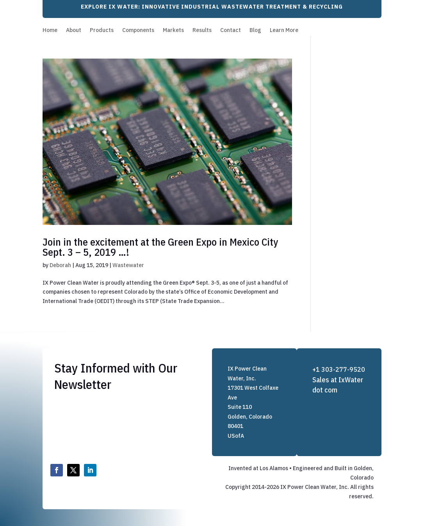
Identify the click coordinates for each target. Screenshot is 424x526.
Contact (230, 30)
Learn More (284, 30)
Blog (255, 30)
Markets (173, 30)
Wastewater (128, 265)
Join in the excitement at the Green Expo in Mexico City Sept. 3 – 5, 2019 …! (160, 247)
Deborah (60, 265)
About (73, 30)
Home (50, 30)
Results (202, 30)
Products (102, 30)
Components (138, 30)
